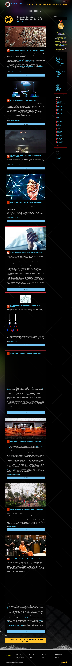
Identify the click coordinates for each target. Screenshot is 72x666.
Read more (26, 75)
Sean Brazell (59, 132)
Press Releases (64, 4)
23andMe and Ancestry (11, 608)
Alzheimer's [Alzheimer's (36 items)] (60, 32)
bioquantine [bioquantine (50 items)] (63, 33)
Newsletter (54, 4)
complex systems (59, 88)
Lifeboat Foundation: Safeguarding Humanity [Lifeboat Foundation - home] (14, 4)
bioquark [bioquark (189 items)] (59, 35)
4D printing (58, 58)
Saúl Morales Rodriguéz (59, 102)
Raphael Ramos (60, 129)
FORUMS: (43, 657)
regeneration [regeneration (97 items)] (57, 46)
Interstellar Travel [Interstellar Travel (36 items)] (64, 41)
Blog (30, 4)
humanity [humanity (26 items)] (66, 40)
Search (66, 18)
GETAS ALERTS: (57, 653)
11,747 (34, 639)
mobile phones (25, 409)
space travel (22, 72)
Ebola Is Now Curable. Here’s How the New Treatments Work (25, 442)
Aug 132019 (8, 50)
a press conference (39, 565)
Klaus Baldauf (11, 526)
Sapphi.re (21, 662)
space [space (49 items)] (57, 48)
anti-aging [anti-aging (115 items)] (64, 32)
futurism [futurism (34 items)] (65, 38)
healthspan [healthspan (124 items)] (62, 40)
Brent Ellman (59, 135)
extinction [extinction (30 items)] (61, 38)
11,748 (38, 639)
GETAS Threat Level (8, 655)
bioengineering (58, 77)
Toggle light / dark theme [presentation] (66, 1)
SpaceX (10, 59)
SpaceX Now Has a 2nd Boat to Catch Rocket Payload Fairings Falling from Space (25, 156)
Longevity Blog (58, 154)
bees (57, 75)
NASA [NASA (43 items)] (63, 44)
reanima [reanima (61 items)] (59, 45)
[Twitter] (60, 662)
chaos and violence (18, 445)
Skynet (57, 64)
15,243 (22, 641)
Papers (43, 4)
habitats (16, 409)
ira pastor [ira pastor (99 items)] (58, 42)
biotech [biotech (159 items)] (63, 35)
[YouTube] (64, 662)
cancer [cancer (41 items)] (59, 37)
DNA (56, 60)
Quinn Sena (11, 628)
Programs (36, 4)
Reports (40, 4)
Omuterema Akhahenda (59, 119)
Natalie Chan (59, 131)
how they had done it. (20, 569)
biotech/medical (16, 474)
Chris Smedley (60, 144)
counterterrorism (59, 91)
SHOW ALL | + (57, 145)
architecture (58, 70)
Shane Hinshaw (60, 128)
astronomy (58, 72)
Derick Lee (59, 125)
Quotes (57, 4)
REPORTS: (30, 656)
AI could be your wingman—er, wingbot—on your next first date (26, 354)
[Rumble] (66, 662)
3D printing (58, 57)
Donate (46, 4)
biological (57, 78)
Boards (33, 4)
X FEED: (17, 654)
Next (27, 641)
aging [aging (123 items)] (56, 32)
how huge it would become (30, 617)
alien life (57, 68)
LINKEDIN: (43, 653)
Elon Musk (19, 72)
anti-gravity (58, 69)
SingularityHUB (58, 159)
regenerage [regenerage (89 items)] (63, 45)
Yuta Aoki (59, 124)
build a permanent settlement (25, 60)
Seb (58, 136)
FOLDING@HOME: (44, 656)
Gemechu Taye (60, 110)
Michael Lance (60, 138)
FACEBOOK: (17, 653)
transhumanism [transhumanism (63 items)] (58, 49)
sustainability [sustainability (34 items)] (59, 48)
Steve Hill (59, 134)
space (15, 526)
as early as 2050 (31, 61)
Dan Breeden (59, 106)
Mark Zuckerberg (59, 65)
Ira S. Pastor (59, 142)
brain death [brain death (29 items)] (57, 37)
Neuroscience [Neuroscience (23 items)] (65, 44)
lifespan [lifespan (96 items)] (56, 44)
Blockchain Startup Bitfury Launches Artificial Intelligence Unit (26, 203)
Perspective (40, 272)
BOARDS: (56, 654)
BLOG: (30, 654)
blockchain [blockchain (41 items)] (64, 36)
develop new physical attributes (26, 66)
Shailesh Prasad (11, 409)
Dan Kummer (59, 117)
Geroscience (58, 153)
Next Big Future (58, 157)
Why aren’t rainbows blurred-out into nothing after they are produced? (25, 306)
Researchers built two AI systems (18, 265)
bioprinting (58, 80)
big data (57, 76)
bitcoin (15, 217)
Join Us (50, 4)
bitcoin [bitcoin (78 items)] (62, 36)
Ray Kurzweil (58, 61)
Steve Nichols (11, 474)
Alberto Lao (59, 127)
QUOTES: (56, 657)
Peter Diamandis (59, 59)
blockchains (58, 84)
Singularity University (60, 63)
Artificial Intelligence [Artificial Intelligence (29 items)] (59, 33)
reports (39, 206)
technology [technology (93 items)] (63, 48)
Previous (12, 639)
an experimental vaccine (14, 452)
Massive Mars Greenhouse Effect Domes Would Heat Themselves (26, 510)
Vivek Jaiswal (11, 286)
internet (16, 120)
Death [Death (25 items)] (65, 37)
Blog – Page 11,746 (36, 11)
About (28, 4)
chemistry (57, 86)
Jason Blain (59, 139)
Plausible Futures (59, 158)
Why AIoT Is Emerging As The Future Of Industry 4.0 (23, 100)
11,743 (20, 639)
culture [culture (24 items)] (64, 37)
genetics (19, 628)
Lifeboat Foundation (11, 662)
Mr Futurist (58, 155)
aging (57, 66)
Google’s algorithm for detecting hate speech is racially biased (26, 253)
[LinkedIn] (62, 662)
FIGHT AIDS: (17, 656)
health (19, 474)
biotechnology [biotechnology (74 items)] (58, 36)
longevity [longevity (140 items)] (60, 44)
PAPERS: (30, 657)
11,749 (41, 639)
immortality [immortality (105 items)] (59, 41)
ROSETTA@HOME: (18, 657)
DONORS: (43, 654)
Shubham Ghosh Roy (61, 103)
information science (16, 286)
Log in (19, 22)
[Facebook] (58, 662)
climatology (58, 87)
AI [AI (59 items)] (58, 32)
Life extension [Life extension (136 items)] (63, 42)
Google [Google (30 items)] (55, 40)
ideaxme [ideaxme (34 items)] (56, 41)
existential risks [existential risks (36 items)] (57, 38)
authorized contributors (25, 22)
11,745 (27, 639)
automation (58, 74)
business (57, 85)
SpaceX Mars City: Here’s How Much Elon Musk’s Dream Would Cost (27, 50)
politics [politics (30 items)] (57, 45)
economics (16, 72)
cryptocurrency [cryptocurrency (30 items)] (61, 37)
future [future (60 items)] (63, 38)
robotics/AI (18, 120)
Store (60, 4)
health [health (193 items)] (58, 40)
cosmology (58, 90)
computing (58, 89)
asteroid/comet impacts (60, 71)
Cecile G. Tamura (60, 122)
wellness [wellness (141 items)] (63, 49)
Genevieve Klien (11, 72)
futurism (16, 341)
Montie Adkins (60, 141)
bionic (57, 79)
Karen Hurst (59, 113)
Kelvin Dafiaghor (60, 112)
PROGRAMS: (56, 656)
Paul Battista (59, 109)
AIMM (26, 393)
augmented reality (59, 73)
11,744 (23, 639)
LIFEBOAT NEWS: (31, 653)
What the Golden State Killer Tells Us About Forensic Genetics (25, 559)
